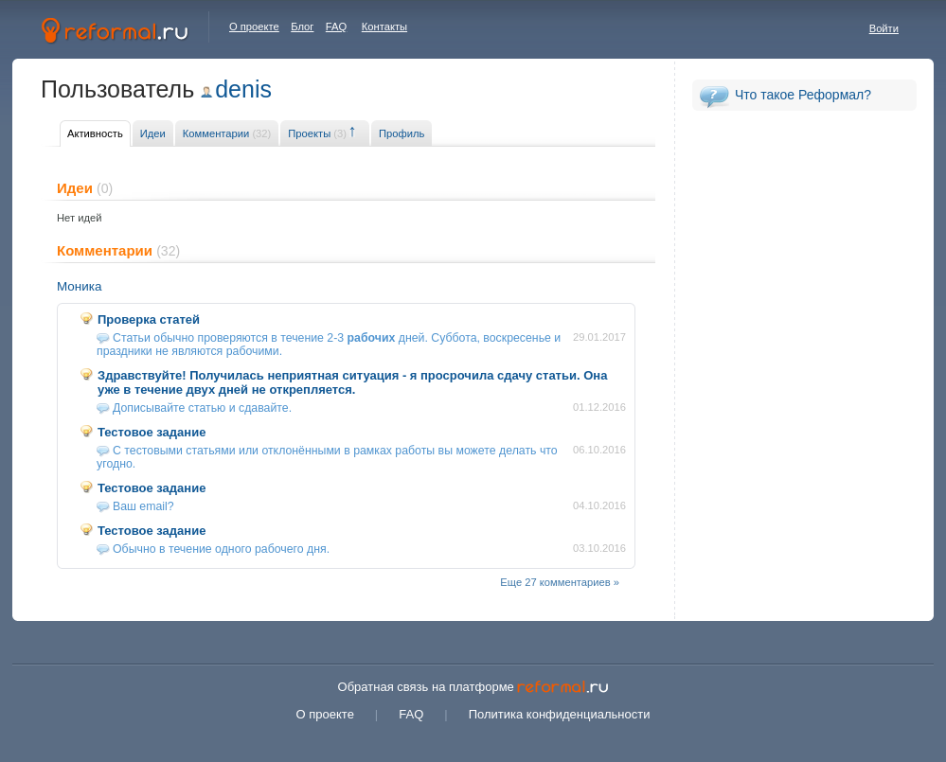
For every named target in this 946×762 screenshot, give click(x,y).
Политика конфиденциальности (560, 714)
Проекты (317, 133)
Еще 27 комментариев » (559, 582)
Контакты (384, 26)
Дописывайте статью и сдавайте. (202, 408)
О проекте (254, 26)
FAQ (336, 26)
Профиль (401, 133)
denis (243, 89)
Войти (884, 28)
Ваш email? (143, 506)
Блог (302, 26)
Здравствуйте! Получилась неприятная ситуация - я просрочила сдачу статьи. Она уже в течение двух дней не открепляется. (352, 382)
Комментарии (227, 133)
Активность (95, 133)
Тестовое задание (151, 432)
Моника (79, 286)
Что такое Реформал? (803, 94)
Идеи (153, 133)
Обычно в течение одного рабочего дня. (221, 549)
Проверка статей (149, 319)
